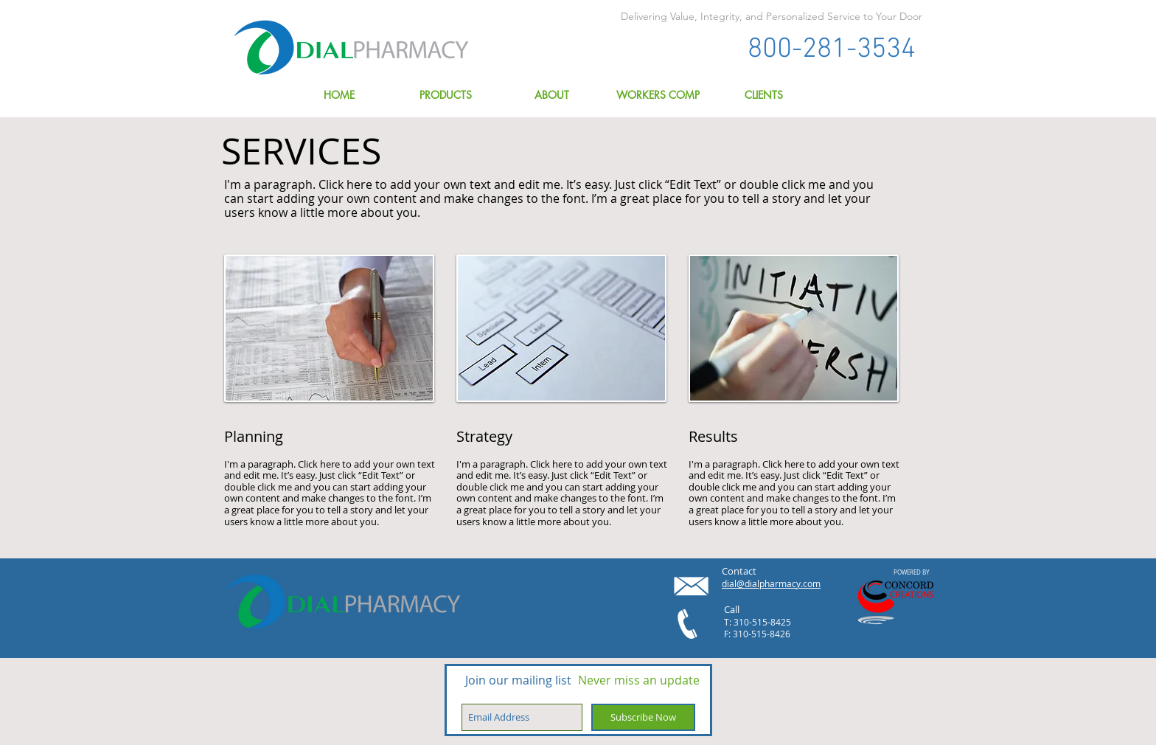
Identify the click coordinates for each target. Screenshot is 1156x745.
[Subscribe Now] (643, 717)
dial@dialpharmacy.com (771, 583)
